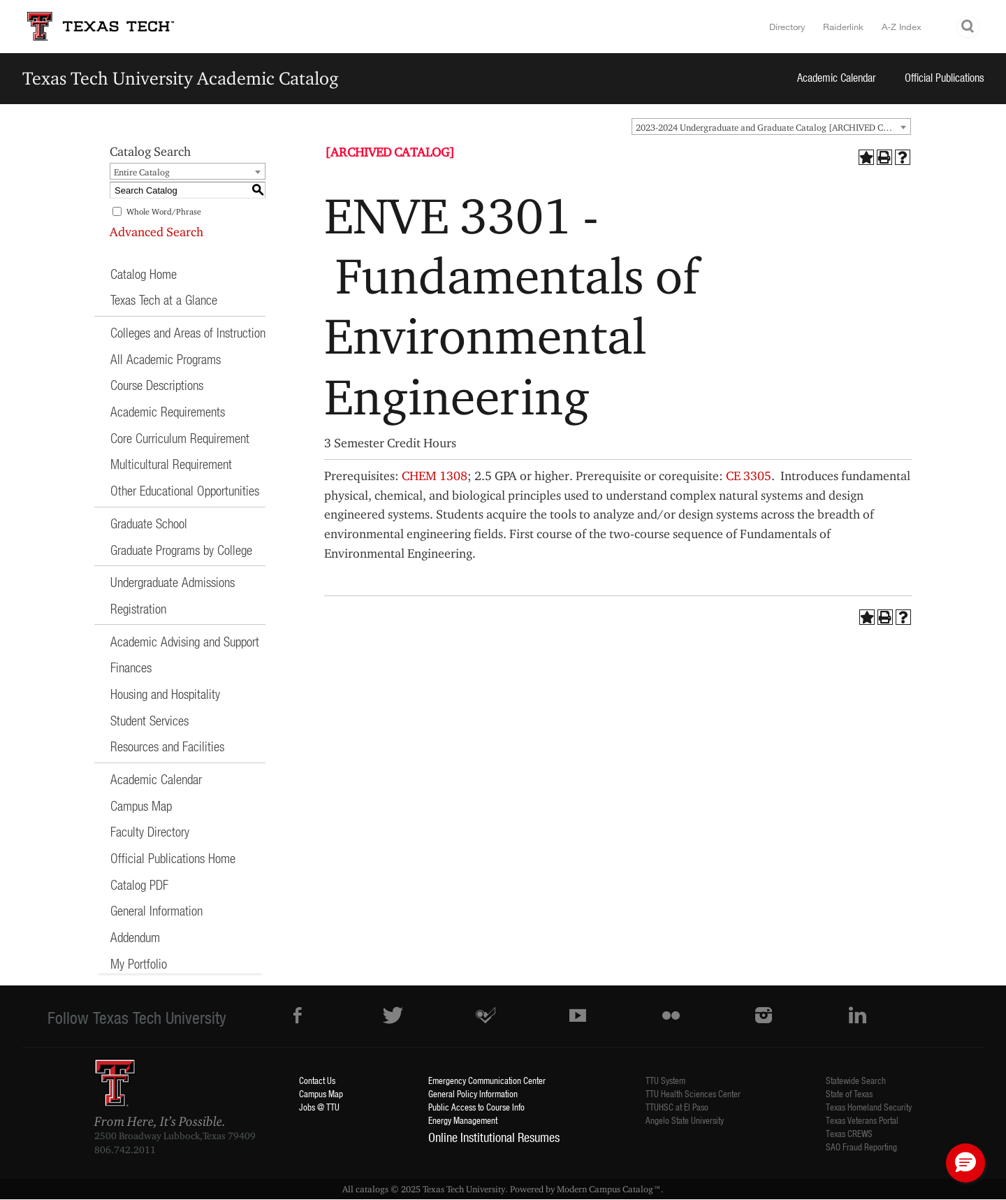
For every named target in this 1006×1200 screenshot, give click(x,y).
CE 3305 (748, 476)
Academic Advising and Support (184, 641)
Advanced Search (156, 232)
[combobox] (771, 126)
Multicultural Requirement (171, 464)
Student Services (149, 720)
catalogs (372, 1188)
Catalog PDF (139, 884)
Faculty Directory (149, 831)
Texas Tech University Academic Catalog (180, 78)
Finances (131, 667)
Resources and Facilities (167, 746)
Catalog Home (143, 274)
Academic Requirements (167, 411)
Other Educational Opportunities (184, 490)
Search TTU (968, 27)
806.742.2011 (125, 1149)
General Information (156, 910)
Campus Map (141, 805)
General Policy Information (473, 1093)
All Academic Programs (165, 359)
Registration (138, 608)
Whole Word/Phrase (163, 211)
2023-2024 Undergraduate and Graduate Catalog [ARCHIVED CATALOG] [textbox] (773, 127)
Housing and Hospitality (165, 694)
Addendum (135, 937)
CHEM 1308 (434, 476)
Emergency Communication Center (487, 1080)
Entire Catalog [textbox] (142, 172)
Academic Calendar (836, 77)
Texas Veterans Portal (862, 1120)
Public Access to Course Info (476, 1107)
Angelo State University (685, 1120)
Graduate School (148, 523)
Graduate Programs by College (181, 550)
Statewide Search (856, 1080)
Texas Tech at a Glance (163, 299)
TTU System (665, 1080)
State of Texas (849, 1093)
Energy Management (462, 1120)
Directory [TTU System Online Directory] (787, 26)
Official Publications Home (172, 858)
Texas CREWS (849, 1133)
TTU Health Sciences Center (693, 1093)
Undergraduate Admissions (172, 582)
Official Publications (944, 77)
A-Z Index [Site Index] (901, 26)
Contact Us (317, 1080)
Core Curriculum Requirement (179, 438)
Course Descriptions (156, 385)
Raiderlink (843, 26)
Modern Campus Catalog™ (609, 1188)
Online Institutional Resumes (494, 1137)
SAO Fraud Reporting (861, 1146)
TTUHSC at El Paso (677, 1107)
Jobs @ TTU (319, 1107)
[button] (965, 1163)
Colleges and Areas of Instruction (187, 332)
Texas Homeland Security (869, 1107)
